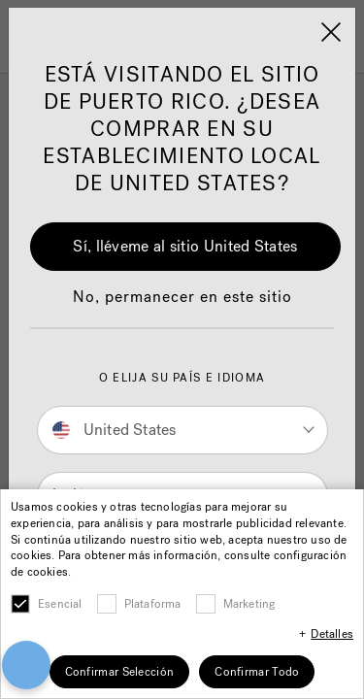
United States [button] (114, 429)
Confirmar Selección (120, 672)
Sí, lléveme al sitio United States (185, 246)
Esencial (60, 604)
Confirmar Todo (257, 672)
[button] (182, 306)
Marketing (249, 604)
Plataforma (153, 604)
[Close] (331, 32)
